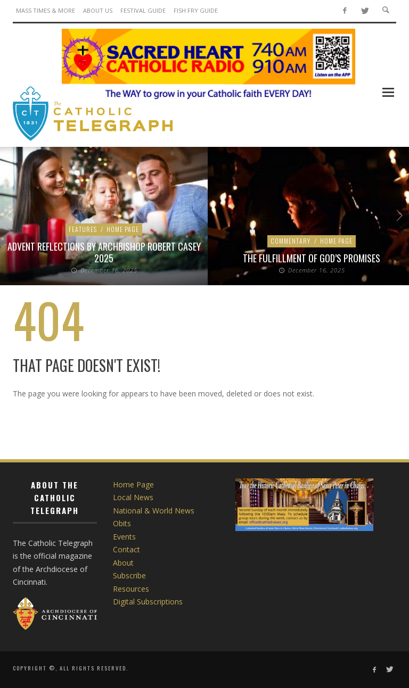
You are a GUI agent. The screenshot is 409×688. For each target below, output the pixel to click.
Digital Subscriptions (148, 601)
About (123, 563)
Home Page (123, 229)
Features (83, 229)
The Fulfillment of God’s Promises (311, 258)
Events (124, 537)
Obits (122, 523)
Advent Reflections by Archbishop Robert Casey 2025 (104, 252)
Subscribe (129, 575)
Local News (133, 497)
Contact (126, 549)
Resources (131, 589)
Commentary (290, 240)
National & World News (153, 510)
